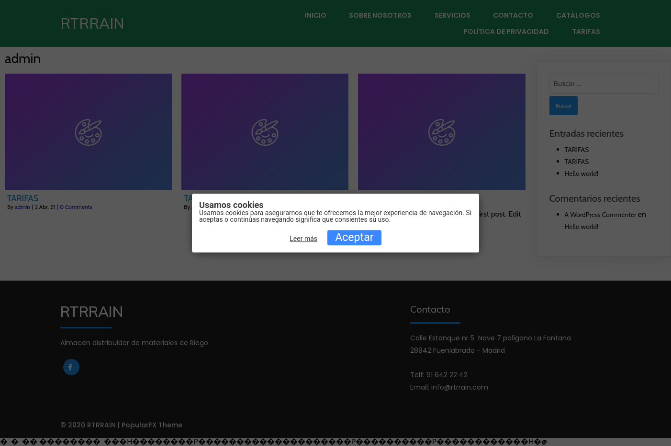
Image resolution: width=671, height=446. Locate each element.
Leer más (303, 239)
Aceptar (354, 237)
